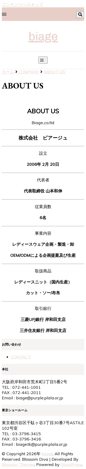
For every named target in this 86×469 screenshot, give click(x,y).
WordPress (71, 464)
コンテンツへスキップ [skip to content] (22, 4)
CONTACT (21, 357)
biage (43, 36)
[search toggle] (80, 14)
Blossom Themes (18, 464)
